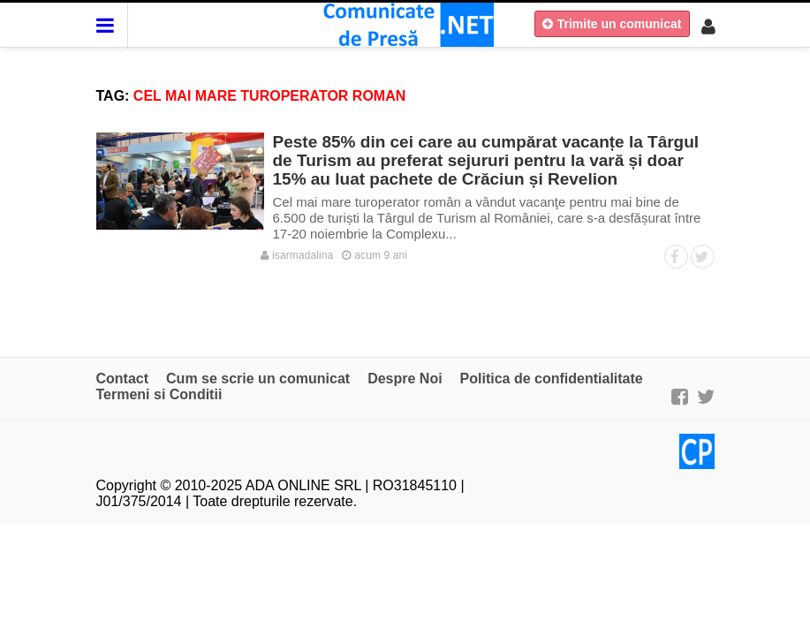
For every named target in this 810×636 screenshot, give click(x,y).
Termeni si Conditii (159, 394)
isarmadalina (297, 255)
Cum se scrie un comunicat (258, 378)
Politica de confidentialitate (551, 378)
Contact (122, 378)
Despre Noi (404, 378)
